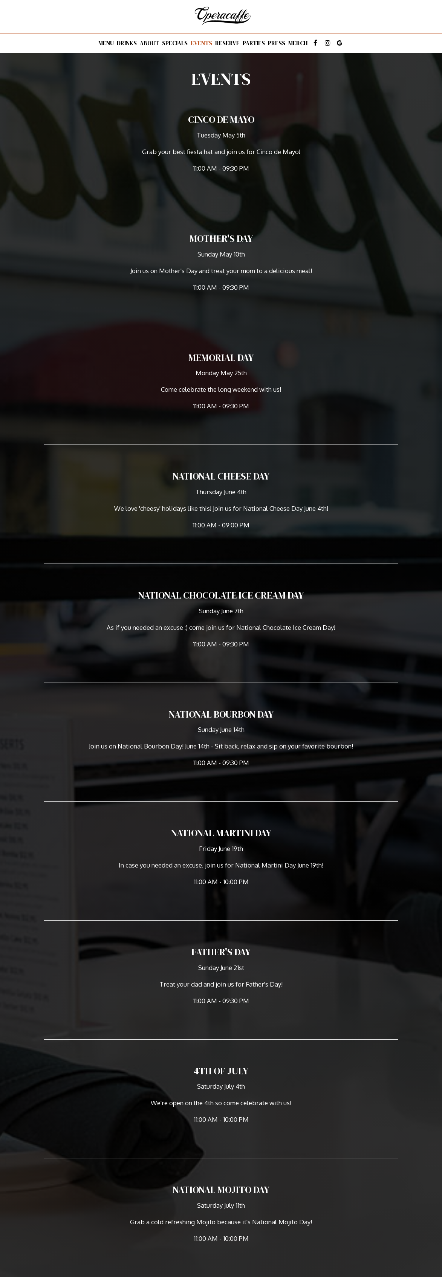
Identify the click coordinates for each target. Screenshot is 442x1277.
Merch (298, 43)
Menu (106, 43)
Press (276, 43)
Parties (254, 43)
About (149, 43)
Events (201, 43)
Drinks (127, 43)
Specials (175, 43)
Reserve (227, 43)
